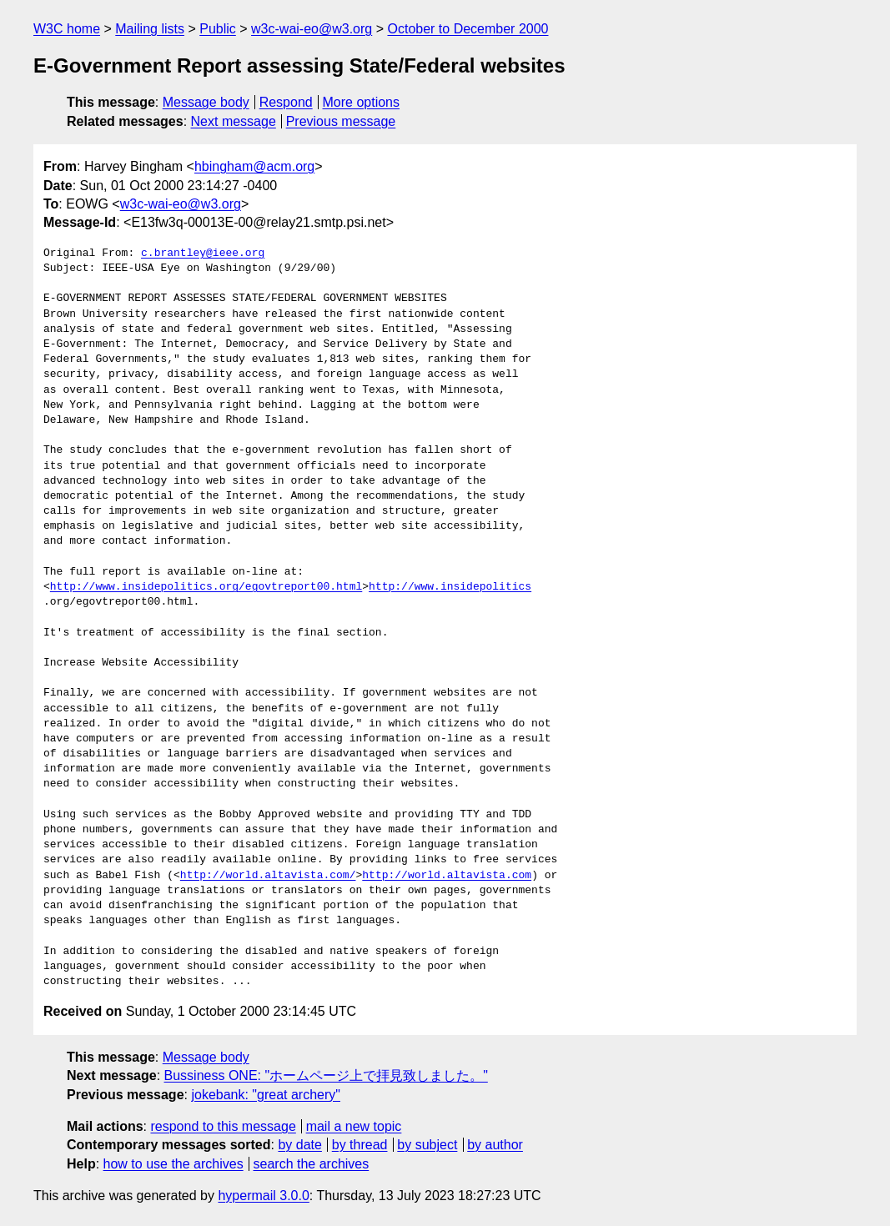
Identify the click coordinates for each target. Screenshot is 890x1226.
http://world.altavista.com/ (268, 875)
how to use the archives (173, 1164)
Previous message (341, 121)
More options (361, 102)
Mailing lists (149, 29)
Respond (286, 102)
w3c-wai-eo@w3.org (311, 29)
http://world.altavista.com (446, 875)
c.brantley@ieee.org (202, 253)
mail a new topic (354, 1126)
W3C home (66, 29)
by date (299, 1145)
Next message (233, 121)
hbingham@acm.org (254, 166)
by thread (360, 1145)
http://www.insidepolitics (450, 587)
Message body (206, 102)
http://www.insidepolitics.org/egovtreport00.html (206, 587)
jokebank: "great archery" (265, 1095)
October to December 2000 (467, 29)
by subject (427, 1145)
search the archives (312, 1164)
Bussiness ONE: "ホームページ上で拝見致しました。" (326, 1075)
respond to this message (222, 1126)
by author (495, 1145)
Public (217, 29)
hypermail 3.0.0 (263, 1195)
